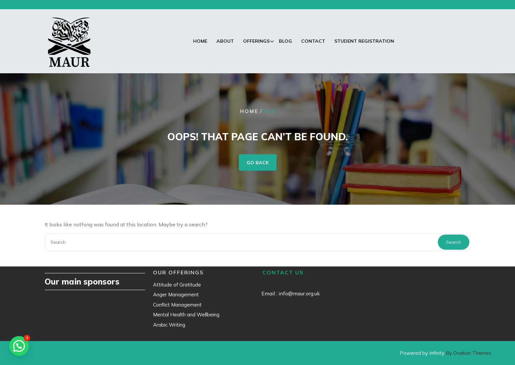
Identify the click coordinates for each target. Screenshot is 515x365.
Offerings (256, 41)
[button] (19, 346)
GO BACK (258, 162)
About (225, 41)
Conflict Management (177, 305)
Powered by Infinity (445, 353)
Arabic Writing (169, 325)
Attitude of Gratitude (177, 285)
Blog (285, 41)
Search (453, 242)
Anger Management (176, 294)
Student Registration (364, 41)
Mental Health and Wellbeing (186, 314)
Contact (313, 41)
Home (200, 41)
